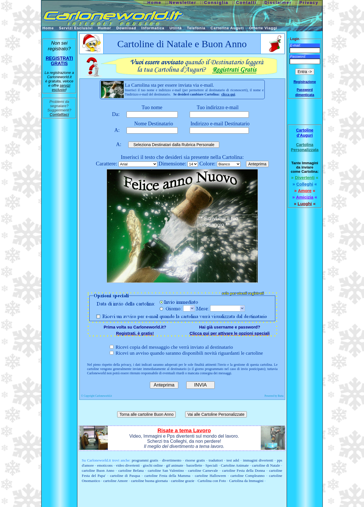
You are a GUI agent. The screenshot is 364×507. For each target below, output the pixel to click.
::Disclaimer (276, 2)
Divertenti (305, 177)
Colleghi (304, 184)
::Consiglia (214, 2)
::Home (152, 2)
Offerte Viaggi (263, 28)
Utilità (175, 28)
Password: (298, 57)
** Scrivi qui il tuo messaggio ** (227, 248)
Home (48, 28)
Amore (305, 190)
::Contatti (244, 2)
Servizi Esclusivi (76, 28)
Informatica (152, 28)
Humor (104, 28)
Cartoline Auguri (227, 28)
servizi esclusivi (61, 87)
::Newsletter (181, 2)
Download (126, 28)
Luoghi (305, 203)
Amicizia (304, 197)
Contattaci (59, 114)
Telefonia (196, 28)
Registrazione (304, 82)
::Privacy (306, 2)
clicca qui (228, 94)
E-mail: (295, 45)
